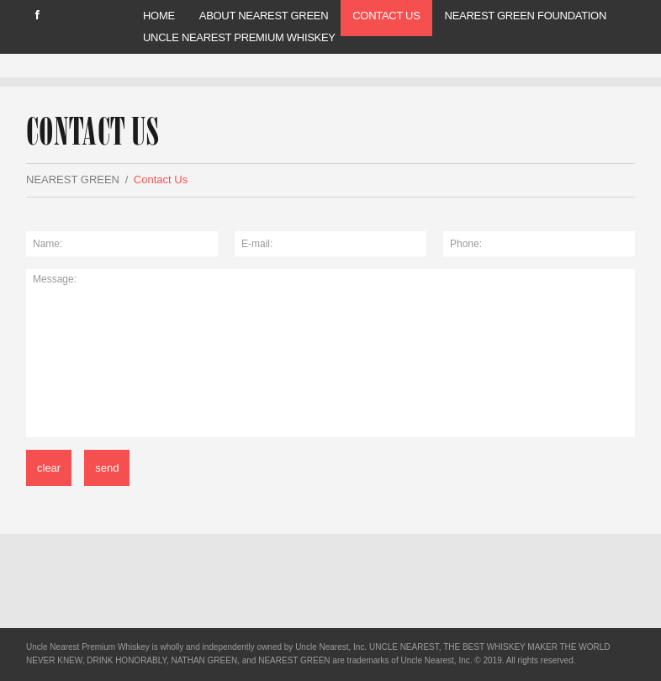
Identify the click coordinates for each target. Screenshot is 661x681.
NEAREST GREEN (72, 179)
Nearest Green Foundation (525, 15)
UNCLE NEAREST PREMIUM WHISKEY (239, 37)
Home (159, 15)
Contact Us (386, 15)
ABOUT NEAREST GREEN (263, 15)
